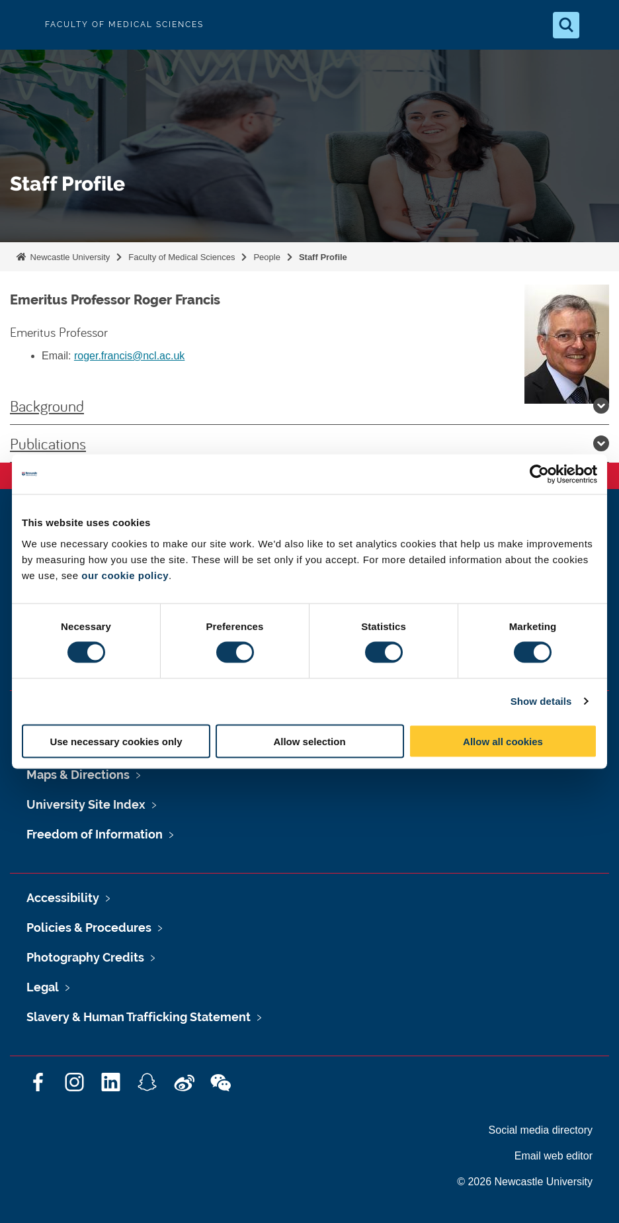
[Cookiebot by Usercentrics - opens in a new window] (539, 474)
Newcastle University (69, 257)
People (266, 257)
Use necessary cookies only (116, 741)
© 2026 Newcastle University (525, 1181)
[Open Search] (566, 25)
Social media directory (541, 1130)
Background (309, 406)
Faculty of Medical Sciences (181, 257)
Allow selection (309, 741)
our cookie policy (125, 574)
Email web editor (554, 1155)
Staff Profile (323, 257)
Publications (309, 443)
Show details (541, 701)
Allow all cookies (503, 741)
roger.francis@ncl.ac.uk (129, 355)
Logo (21, 24)
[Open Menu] (598, 25)
